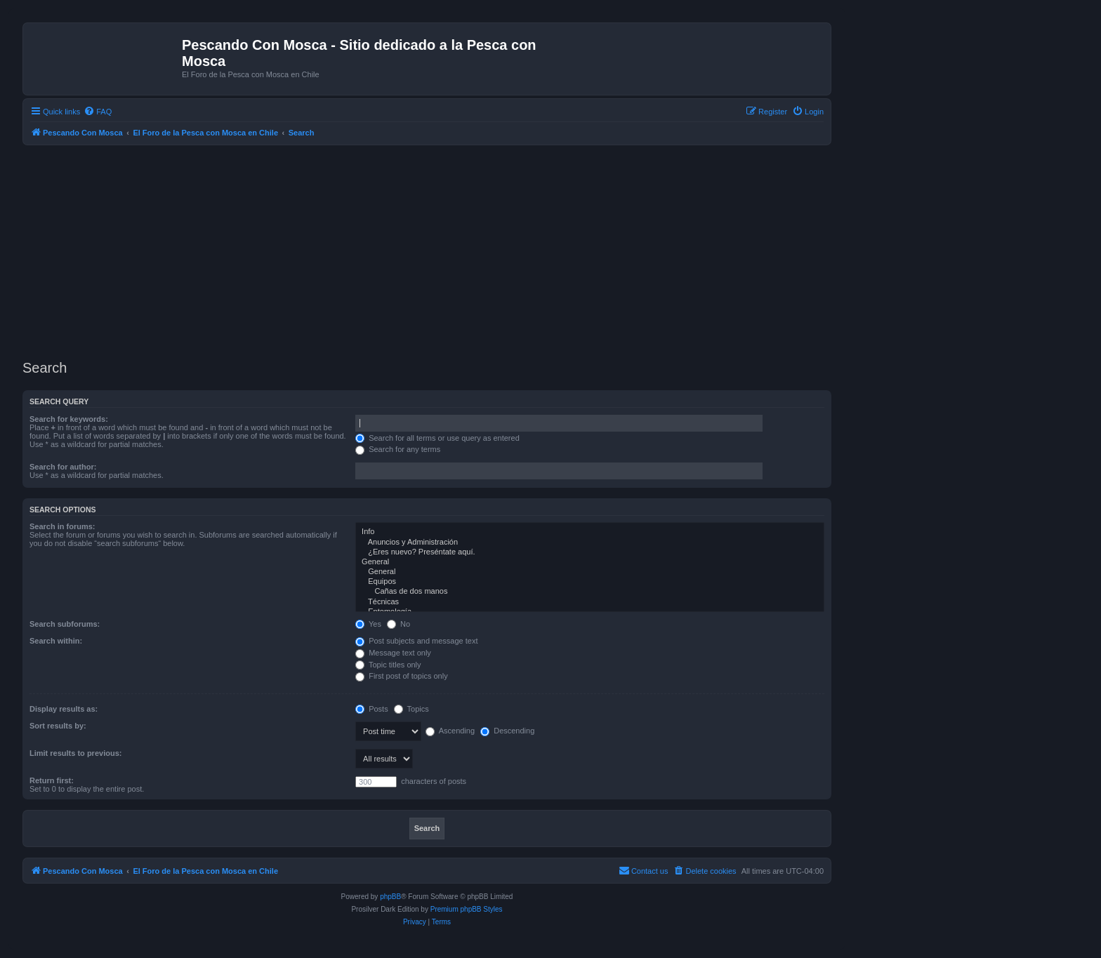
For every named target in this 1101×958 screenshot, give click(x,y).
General (589, 562)
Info (589, 532)
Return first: (51, 780)
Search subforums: (64, 624)
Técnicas (589, 602)
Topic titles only (388, 664)
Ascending (450, 730)
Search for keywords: (68, 419)
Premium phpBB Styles (466, 909)
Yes (368, 624)
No (398, 624)
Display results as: (63, 709)
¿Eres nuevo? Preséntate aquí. (589, 552)
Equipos (589, 582)
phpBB (390, 896)
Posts (371, 709)
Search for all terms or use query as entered (437, 438)
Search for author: (62, 467)
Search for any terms (397, 449)
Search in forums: (62, 526)
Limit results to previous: (75, 753)
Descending (507, 730)
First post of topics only (401, 676)
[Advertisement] (443, 250)
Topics (411, 709)
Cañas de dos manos (589, 592)
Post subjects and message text (416, 641)
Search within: (55, 641)
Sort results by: (57, 725)
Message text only (393, 652)
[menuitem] (98, 111)
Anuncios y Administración (589, 542)
